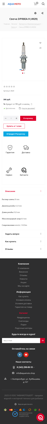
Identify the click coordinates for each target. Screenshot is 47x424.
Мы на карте (23, 286)
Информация (23, 292)
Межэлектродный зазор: (11, 219)
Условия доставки (23, 303)
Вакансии (23, 271)
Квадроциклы (23, 317)
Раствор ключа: (8, 199)
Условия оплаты (23, 300)
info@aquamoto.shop (25, 373)
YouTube (26, 354)
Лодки (23, 324)
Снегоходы (24, 321)
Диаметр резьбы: (8, 206)
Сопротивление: (8, 225)
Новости (23, 279)
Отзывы (23, 275)
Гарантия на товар (23, 307)
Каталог (23, 313)
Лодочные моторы (23, 328)
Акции (23, 282)
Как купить (24, 296)
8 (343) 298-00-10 (25, 367)
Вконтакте (19, 354)
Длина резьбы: (8, 212)
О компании (23, 268)
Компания (23, 263)
